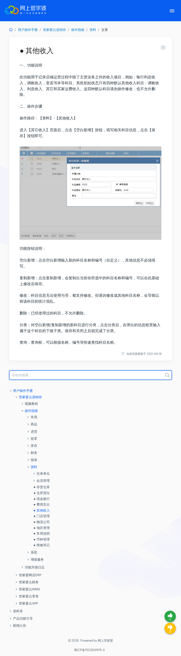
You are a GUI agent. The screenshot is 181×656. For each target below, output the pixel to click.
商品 (34, 424)
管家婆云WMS (29, 589)
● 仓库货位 (41, 493)
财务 (34, 453)
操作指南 (77, 30)
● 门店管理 (41, 516)
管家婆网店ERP (30, 575)
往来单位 (43, 473)
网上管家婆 (105, 641)
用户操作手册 (28, 30)
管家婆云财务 (29, 582)
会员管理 (43, 480)
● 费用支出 (41, 504)
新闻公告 (19, 625)
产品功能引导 (23, 618)
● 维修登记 (41, 545)
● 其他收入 (41, 510)
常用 (34, 417)
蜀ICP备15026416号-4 (89, 650)
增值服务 (37, 559)
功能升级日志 (35, 567)
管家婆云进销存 (54, 30)
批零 (34, 438)
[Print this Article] (163, 48)
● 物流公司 (41, 522)
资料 (93, 30)
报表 (34, 460)
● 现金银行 (41, 499)
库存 (34, 446)
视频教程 (31, 404)
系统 (34, 552)
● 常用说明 (41, 533)
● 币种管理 (41, 539)
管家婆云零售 (29, 596)
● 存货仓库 (41, 487)
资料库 (18, 611)
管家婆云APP (28, 603)
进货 (34, 431)
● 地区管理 (41, 528)
